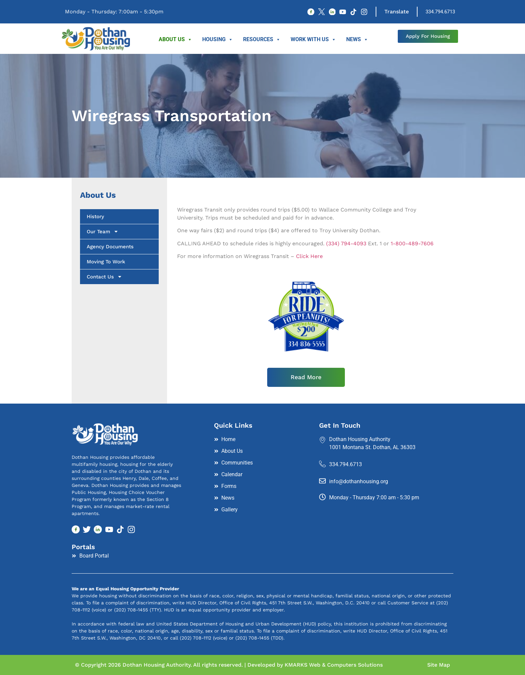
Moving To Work (106, 262)
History (95, 217)
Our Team (103, 231)
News (357, 39)
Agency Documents (110, 247)
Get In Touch (339, 426)
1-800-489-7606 (412, 243)
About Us (175, 39)
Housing (217, 39)
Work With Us (313, 39)
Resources (262, 39)
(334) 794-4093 (346, 243)
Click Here (309, 256)
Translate (396, 11)
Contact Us (104, 276)
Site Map (438, 665)
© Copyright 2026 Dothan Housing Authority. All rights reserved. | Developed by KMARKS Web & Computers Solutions (229, 665)
